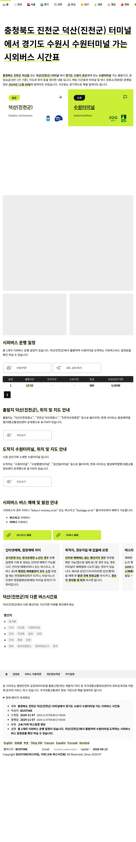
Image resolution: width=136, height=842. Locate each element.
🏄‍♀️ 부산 (78, 5)
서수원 (22, 634)
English (8, 750)
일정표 (17, 681)
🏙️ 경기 (49, 5)
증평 (20, 646)
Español (66, 750)
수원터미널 (36, 634)
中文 (28, 750)
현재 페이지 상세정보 (18, 705)
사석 (11, 634)
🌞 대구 (93, 5)
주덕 (11, 646)
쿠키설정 (76, 681)
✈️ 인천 (63, 5)
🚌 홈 (6, 5)
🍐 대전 (107, 5)
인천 (42, 640)
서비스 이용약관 (36, 681)
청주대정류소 (26, 653)
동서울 (13, 628)
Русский (79, 750)
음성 (32, 640)
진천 (30, 646)
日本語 (19, 750)
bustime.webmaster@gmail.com (74, 757)
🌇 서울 (34, 5)
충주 (59, 653)
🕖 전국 (19, 5)
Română (92, 750)
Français (53, 750)
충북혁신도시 (45, 653)
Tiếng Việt (39, 750)
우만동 (22, 640)
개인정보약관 (58, 681)
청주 (11, 653)
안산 (11, 640)
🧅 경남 (122, 5)
